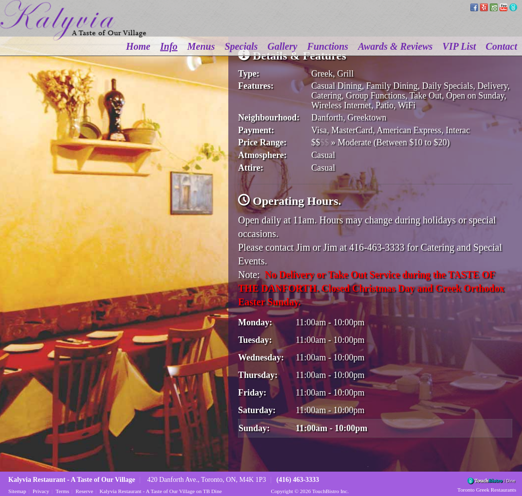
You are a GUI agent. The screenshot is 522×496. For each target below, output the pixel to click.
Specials (241, 46)
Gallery (282, 46)
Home (138, 46)
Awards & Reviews (395, 46)
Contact (501, 46)
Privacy (41, 491)
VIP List (459, 46)
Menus (201, 46)
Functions (327, 46)
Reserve (84, 491)
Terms (62, 491)
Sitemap (17, 491)
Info (169, 46)
